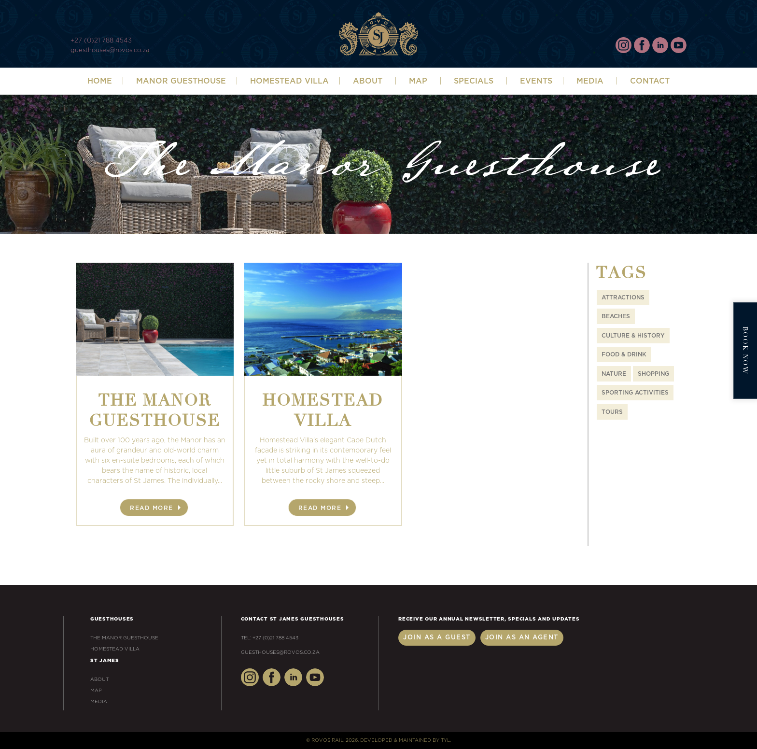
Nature (614, 374)
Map (418, 81)
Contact (650, 81)
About (99, 679)
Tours (612, 412)
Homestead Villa (289, 81)
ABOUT (367, 81)
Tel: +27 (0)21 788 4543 (269, 638)
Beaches (616, 316)
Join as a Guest (437, 638)
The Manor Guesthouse (124, 638)
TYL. (446, 740)
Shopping (653, 374)
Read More (151, 508)
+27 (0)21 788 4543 (101, 41)
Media (589, 81)
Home (99, 81)
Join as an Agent (522, 638)
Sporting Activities (635, 393)
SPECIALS (473, 81)
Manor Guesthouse (181, 81)
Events (536, 81)
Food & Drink (624, 354)
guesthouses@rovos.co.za (109, 50)
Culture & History (633, 336)
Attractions (623, 297)
